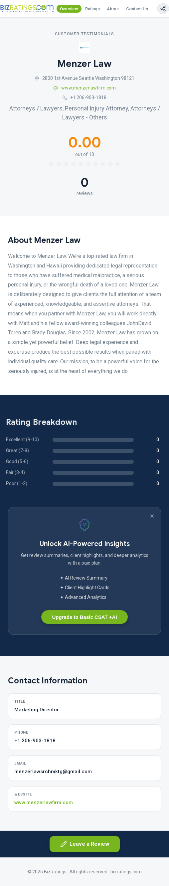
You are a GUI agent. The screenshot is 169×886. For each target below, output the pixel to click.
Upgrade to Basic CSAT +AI (84, 617)
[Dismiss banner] (152, 516)
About (113, 8)
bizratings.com (126, 871)
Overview (69, 8)
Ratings (92, 8)
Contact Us (137, 8)
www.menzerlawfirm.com (84, 87)
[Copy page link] (163, 8)
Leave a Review (84, 844)
